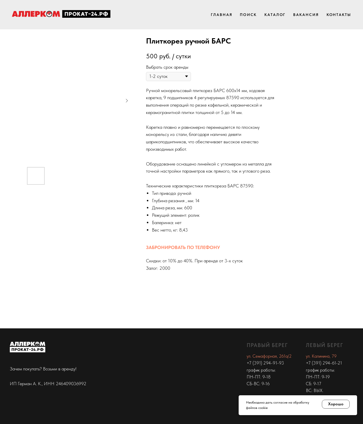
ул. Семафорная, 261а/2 (269, 356)
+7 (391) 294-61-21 (324, 363)
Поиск (248, 14)
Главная (221, 14)
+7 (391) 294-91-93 (265, 363)
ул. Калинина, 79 (321, 356)
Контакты (339, 14)
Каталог (274, 14)
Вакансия (306, 14)
